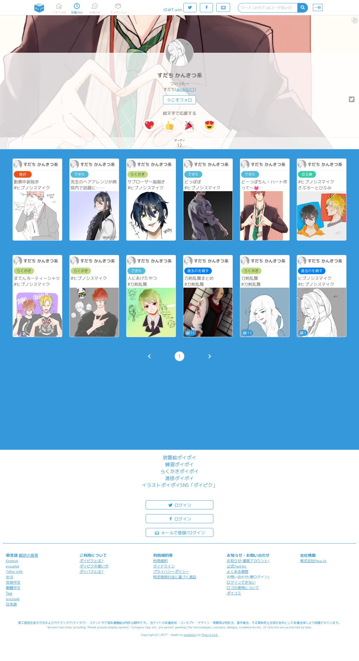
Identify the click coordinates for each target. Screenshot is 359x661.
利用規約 (160, 560)
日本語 (11, 604)
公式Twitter (237, 566)
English (12, 560)
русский (12, 598)
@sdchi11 (185, 89)
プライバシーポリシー (171, 571)
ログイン (179, 504)
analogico (190, 635)
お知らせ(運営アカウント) (248, 560)
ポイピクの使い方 (94, 566)
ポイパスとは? (92, 571)
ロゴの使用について (243, 587)
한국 (9, 576)
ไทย (9, 593)
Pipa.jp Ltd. (210, 635)
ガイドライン (164, 566)
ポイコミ (234, 593)
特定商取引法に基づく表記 (174, 576)
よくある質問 (237, 571)
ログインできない (241, 582)
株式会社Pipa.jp (313, 560)
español (12, 566)
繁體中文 (13, 587)
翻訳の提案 (28, 555)
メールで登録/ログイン (179, 532)
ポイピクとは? (92, 560)
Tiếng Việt (14, 571)
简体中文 (13, 582)
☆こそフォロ (179, 100)
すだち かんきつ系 (179, 75)
